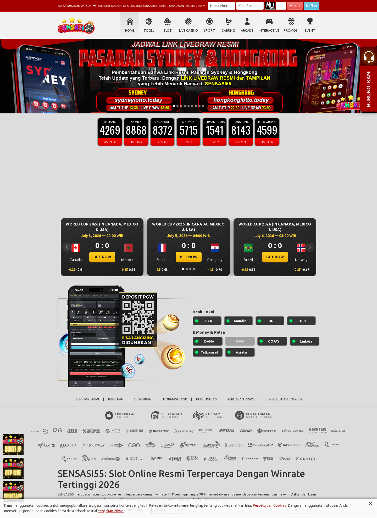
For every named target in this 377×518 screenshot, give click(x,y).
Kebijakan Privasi (111, 511)
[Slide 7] (196, 106)
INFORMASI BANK (174, 399)
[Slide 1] (174, 106)
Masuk (295, 6)
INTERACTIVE (269, 30)
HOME (130, 30)
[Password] (250, 6)
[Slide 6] (192, 106)
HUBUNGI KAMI (207, 399)
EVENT (310, 30)
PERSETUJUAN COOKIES (283, 399)
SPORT (209, 30)
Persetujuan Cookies (269, 505)
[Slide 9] (203, 106)
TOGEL (148, 30)
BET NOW (102, 257)
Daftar (311, 6)
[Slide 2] (177, 106)
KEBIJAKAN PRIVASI (242, 399)
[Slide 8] (199, 106)
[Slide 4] (185, 106)
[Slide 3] (181, 106)
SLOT (168, 30)
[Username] (221, 6)
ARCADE (247, 30)
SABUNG (228, 30)
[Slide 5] (188, 106)
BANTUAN (116, 399)
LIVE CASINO (188, 30)
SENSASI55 (66, 494)
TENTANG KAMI (87, 399)
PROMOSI (291, 30)
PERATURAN (142, 399)
